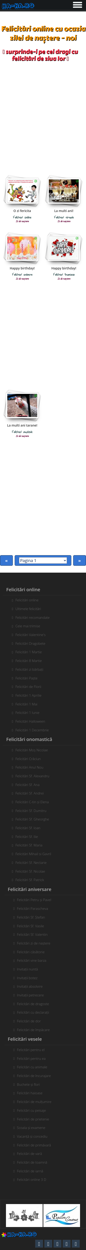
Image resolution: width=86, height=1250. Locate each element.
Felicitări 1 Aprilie (27, 695)
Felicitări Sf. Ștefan (33, 917)
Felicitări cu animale (34, 1067)
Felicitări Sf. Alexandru (30, 776)
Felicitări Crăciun (26, 758)
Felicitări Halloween (28, 721)
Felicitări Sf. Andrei (28, 793)
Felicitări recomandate (31, 617)
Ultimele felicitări (26, 608)
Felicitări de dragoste (35, 1003)
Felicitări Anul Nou (28, 767)
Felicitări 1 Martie (27, 652)
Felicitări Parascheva (34, 908)
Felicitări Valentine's (29, 634)
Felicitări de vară (31, 1153)
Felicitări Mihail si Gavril (31, 853)
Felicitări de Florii (26, 686)
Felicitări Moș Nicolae (30, 750)
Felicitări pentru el (32, 1049)
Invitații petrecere (32, 995)
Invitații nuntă (29, 969)
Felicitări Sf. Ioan (26, 828)
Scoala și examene (33, 1127)
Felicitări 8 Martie (27, 660)
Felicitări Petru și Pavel (36, 899)
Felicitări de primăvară (36, 1145)
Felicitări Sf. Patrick (28, 879)
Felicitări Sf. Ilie (25, 836)
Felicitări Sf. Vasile (32, 926)
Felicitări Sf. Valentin (34, 934)
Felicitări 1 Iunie (26, 712)
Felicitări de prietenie (35, 1119)
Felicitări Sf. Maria (27, 845)
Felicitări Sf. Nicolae (28, 871)
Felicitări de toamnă (34, 1162)
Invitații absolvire (31, 986)
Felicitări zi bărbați (27, 669)
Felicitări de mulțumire (36, 1101)
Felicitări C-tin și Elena (30, 802)
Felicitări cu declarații (35, 1012)
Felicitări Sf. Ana (26, 784)
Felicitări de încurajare (36, 1075)
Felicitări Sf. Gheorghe (30, 819)
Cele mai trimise (26, 626)
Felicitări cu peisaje (33, 1110)
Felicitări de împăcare (35, 1029)
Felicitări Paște (25, 678)
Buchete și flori (30, 1084)
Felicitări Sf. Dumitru (29, 810)
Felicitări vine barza (33, 960)
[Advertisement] (43, 117)
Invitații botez (29, 978)
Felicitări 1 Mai (25, 704)
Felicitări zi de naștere (35, 943)
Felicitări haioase (31, 1093)
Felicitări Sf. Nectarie (29, 862)
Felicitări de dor (31, 1021)
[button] (77, 4)
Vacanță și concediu (34, 1136)
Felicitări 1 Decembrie (30, 730)
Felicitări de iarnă (32, 1171)
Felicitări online (25, 600)
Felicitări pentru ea (33, 1058)
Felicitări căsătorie (32, 952)
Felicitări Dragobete (29, 643)
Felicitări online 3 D (33, 1179)
